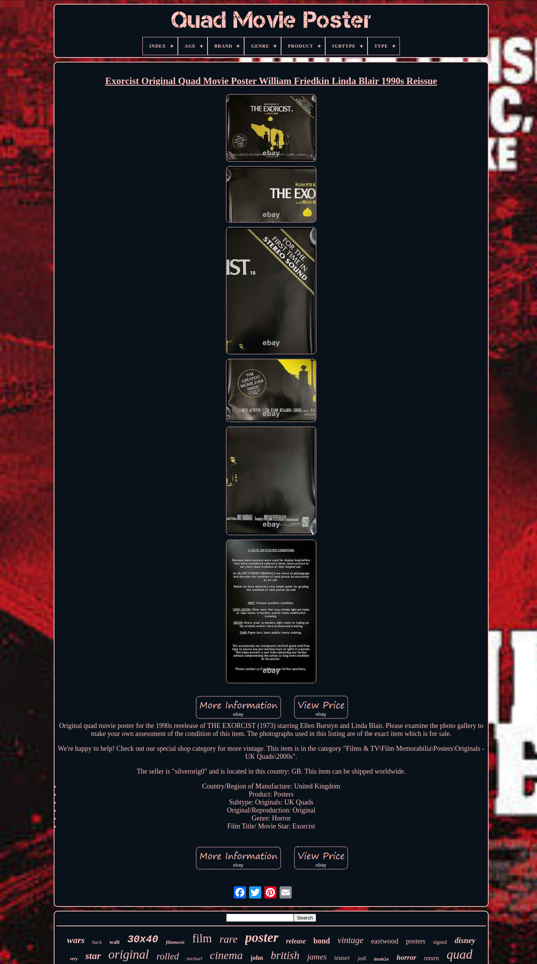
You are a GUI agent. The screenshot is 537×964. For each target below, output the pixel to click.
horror (406, 957)
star (93, 955)
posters (415, 941)
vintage (350, 940)
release (296, 941)
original (129, 954)
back (97, 942)
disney (465, 940)
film (202, 938)
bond (321, 941)
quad (460, 954)
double (381, 959)
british (285, 955)
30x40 (142, 939)
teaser (342, 957)
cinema (226, 955)
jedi (362, 958)
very (74, 958)
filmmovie (175, 942)
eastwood (384, 941)
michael (194, 958)
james (316, 956)
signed (440, 942)
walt (114, 942)
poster (262, 937)
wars (76, 940)
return (431, 958)
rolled (168, 956)
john (257, 957)
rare (228, 939)
